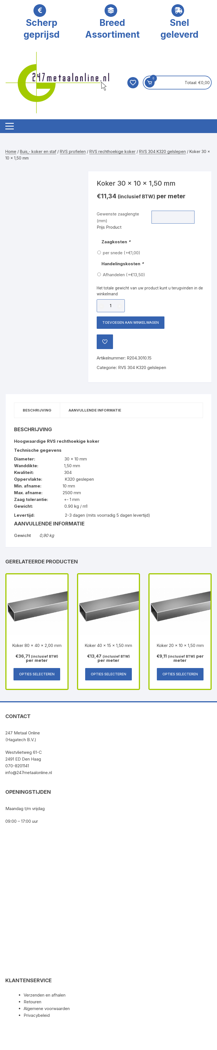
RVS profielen (73, 151)
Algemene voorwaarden (47, 1008)
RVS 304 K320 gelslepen (162, 151)
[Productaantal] (111, 305)
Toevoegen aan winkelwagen (130, 322)
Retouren (32, 1001)
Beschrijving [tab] (37, 410)
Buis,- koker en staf (38, 151)
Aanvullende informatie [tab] (95, 410)
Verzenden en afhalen (44, 995)
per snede (121, 252)
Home (10, 151)
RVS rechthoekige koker (112, 151)
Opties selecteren (37, 674)
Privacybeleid (37, 1015)
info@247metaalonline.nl (28, 772)
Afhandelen (124, 274)
